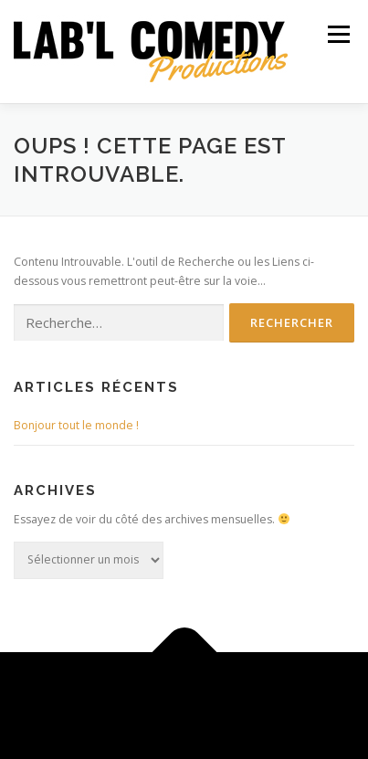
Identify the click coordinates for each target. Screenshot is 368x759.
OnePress (325, 694)
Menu (337, 34)
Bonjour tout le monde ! (76, 425)
